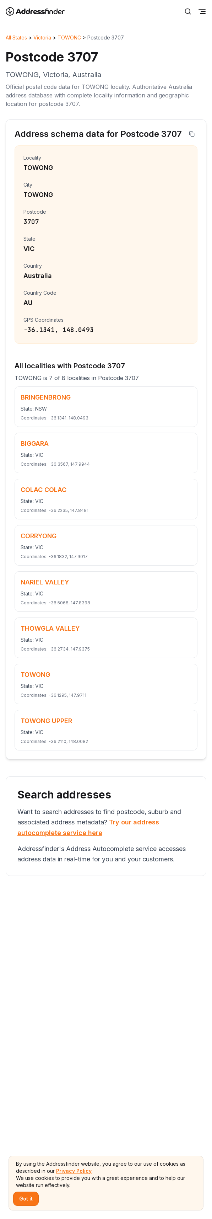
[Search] (188, 11)
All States (16, 37)
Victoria (42, 37)
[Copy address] (191, 134)
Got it (26, 1199)
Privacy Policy (74, 1171)
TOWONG (69, 37)
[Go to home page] (40, 11)
